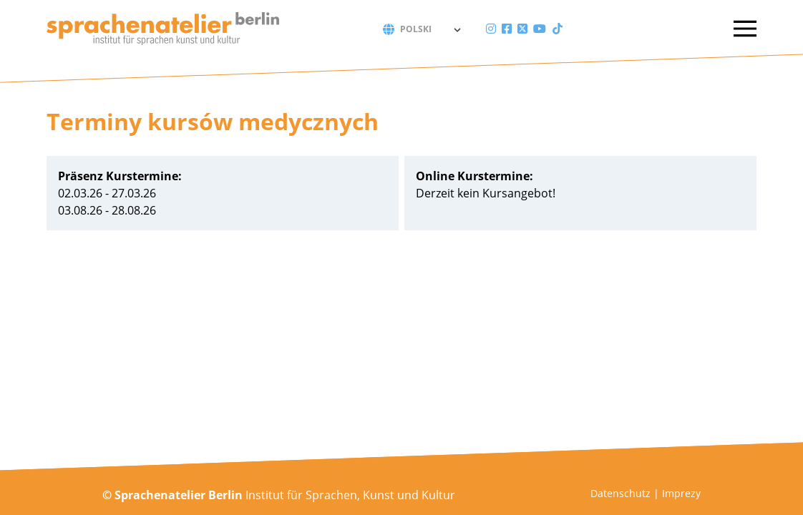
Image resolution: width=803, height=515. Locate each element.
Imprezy (681, 493)
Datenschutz (620, 493)
